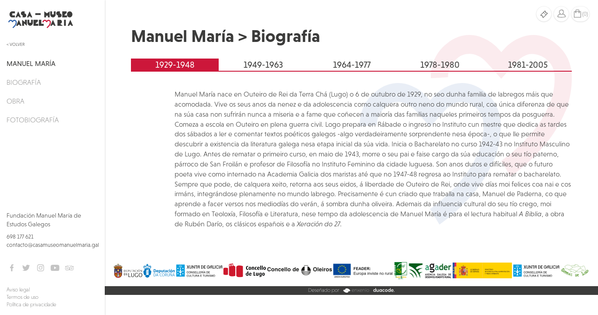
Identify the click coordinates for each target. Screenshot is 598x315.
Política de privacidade (31, 304)
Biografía (24, 82)
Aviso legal (18, 290)
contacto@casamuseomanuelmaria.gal (53, 245)
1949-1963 (263, 64)
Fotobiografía (33, 120)
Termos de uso (22, 297)
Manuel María (31, 63)
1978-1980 (440, 64)
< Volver (16, 44)
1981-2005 (528, 64)
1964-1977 (352, 64)
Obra (15, 101)
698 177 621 (20, 236)
